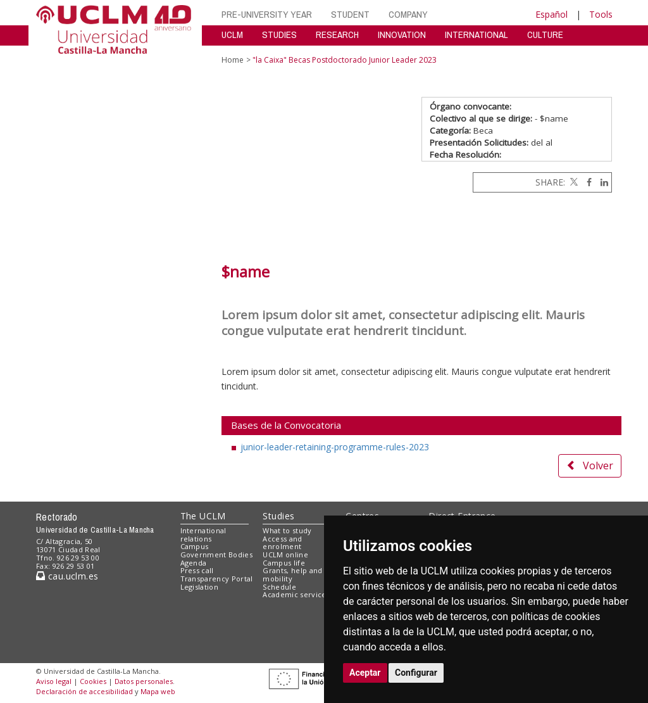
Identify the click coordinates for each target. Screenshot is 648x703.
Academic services (296, 594)
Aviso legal (54, 681)
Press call (197, 570)
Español (551, 14)
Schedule (279, 587)
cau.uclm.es (67, 576)
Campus (194, 546)
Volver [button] (589, 465)
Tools (601, 14)
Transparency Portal (216, 578)
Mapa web (157, 691)
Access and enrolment (282, 543)
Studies (278, 516)
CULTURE (545, 34)
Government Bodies (216, 554)
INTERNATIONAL (476, 34)
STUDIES (279, 34)
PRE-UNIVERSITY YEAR (266, 14)
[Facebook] (586, 182)
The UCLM (203, 516)
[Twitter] (573, 182)
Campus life (284, 562)
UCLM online (285, 554)
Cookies (93, 681)
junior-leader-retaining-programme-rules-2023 (334, 447)
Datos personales (144, 681)
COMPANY (408, 14)
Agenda (193, 562)
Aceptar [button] (365, 673)
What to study (287, 530)
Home (232, 59)
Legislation (199, 587)
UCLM (232, 34)
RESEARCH (337, 34)
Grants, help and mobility (292, 574)
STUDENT (350, 14)
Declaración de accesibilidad (84, 691)
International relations (203, 534)
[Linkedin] (601, 182)
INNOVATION (402, 34)
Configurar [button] (416, 673)
